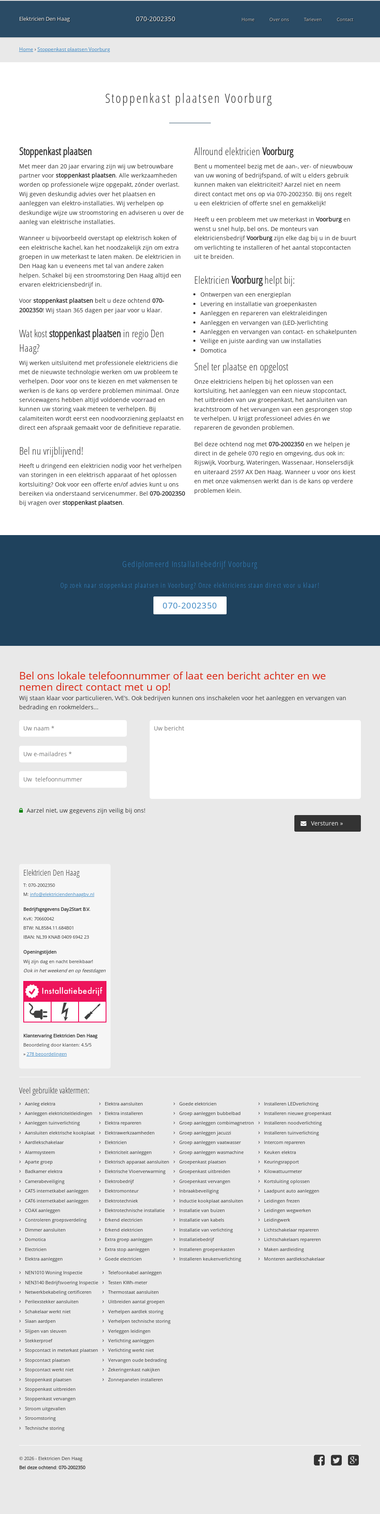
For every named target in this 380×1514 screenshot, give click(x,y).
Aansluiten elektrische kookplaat (60, 1132)
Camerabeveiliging (44, 1181)
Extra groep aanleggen (129, 1239)
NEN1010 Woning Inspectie (53, 1272)
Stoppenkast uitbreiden (50, 1389)
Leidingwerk (277, 1220)
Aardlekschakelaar (44, 1142)
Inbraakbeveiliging (199, 1191)
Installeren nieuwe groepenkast (297, 1113)
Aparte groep (39, 1162)
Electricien (36, 1249)
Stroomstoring (40, 1418)
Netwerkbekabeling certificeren (58, 1292)
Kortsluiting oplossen (287, 1181)
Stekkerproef (38, 1340)
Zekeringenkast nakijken (134, 1369)
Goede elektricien (198, 1103)
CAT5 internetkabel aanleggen (57, 1191)
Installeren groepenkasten (207, 1249)
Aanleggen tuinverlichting (52, 1123)
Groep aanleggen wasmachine (211, 1152)
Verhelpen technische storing (139, 1321)
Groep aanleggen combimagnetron (216, 1123)
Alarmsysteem (40, 1152)
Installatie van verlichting (206, 1230)
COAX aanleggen (42, 1210)
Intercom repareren (284, 1142)
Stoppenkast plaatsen (48, 1379)
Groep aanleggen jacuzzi (205, 1132)
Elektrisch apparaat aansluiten (137, 1162)
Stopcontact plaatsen (47, 1360)
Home (26, 49)
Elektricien (116, 1142)
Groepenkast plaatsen (202, 1162)
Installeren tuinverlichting (291, 1132)
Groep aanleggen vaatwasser (210, 1142)
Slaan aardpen (40, 1321)
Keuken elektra (280, 1152)
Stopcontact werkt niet (49, 1369)
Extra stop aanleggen (127, 1249)
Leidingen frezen (282, 1201)
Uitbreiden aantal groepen (136, 1301)
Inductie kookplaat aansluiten (211, 1201)
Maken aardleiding (284, 1249)
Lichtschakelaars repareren (292, 1239)
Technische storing (44, 1428)
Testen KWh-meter (127, 1282)
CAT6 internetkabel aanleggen (57, 1201)
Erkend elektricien (124, 1230)
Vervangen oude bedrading (137, 1360)
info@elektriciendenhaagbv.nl (62, 894)
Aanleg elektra (40, 1103)
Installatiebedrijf (196, 1239)
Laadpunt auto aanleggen (291, 1191)
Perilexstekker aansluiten (52, 1301)
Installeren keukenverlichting (210, 1259)
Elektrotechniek (121, 1201)
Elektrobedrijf (119, 1181)
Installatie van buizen (202, 1210)
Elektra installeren (124, 1113)
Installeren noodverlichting (293, 1123)
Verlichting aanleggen (131, 1340)
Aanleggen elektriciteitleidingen (58, 1113)
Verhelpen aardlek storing (135, 1311)
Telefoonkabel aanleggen (135, 1272)
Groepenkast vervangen (204, 1181)
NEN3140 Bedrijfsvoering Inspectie (61, 1282)
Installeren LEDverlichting (291, 1103)
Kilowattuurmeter (283, 1171)
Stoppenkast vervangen (50, 1398)
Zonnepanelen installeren (135, 1379)
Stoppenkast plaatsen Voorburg (73, 49)
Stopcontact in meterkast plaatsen (61, 1350)
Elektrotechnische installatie (135, 1210)
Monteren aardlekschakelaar (294, 1259)
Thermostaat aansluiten (133, 1292)
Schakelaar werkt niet (48, 1311)
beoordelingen (47, 1054)
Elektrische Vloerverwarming (135, 1171)
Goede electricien (123, 1259)
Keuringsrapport (281, 1162)
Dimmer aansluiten (45, 1230)
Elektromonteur (121, 1191)
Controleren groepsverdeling (55, 1220)
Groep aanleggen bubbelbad (210, 1113)
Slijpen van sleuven (46, 1331)
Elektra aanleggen (44, 1259)
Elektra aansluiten (124, 1103)
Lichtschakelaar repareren (291, 1230)
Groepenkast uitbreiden (204, 1171)
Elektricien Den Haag (44, 18)
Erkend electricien (124, 1220)
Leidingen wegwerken (287, 1210)
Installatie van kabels (201, 1220)
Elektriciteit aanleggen (128, 1152)
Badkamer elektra (43, 1171)
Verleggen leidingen (129, 1331)
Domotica (35, 1239)
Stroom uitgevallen (45, 1408)
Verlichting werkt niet (131, 1350)
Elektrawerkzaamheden (130, 1132)
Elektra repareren (123, 1123)
